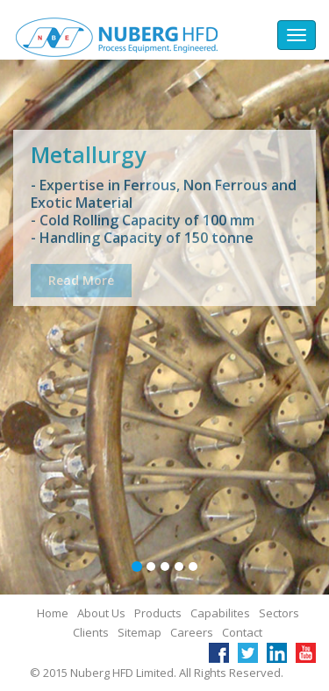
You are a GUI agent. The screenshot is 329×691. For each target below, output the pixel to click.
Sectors (279, 613)
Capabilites (220, 613)
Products (158, 613)
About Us (101, 613)
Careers (191, 632)
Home (52, 613)
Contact (242, 632)
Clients (91, 632)
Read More (81, 283)
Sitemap (139, 632)
